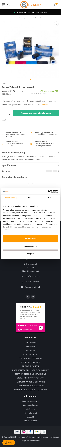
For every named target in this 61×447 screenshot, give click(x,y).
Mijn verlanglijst (30, 413)
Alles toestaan (30, 238)
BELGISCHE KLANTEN (30, 366)
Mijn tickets (30, 409)
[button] (30, 79)
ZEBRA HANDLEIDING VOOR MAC (30, 378)
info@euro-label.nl (32, 287)
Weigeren (30, 254)
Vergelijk (30, 417)
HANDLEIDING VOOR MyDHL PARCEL (30, 382)
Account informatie (30, 401)
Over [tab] (50, 198)
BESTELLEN (30, 350)
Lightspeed (43, 437)
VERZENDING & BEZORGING (30, 358)
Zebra (4, 83)
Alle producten (30, 421)
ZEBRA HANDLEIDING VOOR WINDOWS (30, 374)
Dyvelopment (34, 440)
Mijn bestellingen (30, 405)
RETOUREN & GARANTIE (30, 362)
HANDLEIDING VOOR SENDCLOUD (30, 386)
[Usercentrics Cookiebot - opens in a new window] (48, 191)
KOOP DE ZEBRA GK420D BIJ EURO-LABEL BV (30, 370)
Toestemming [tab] (11, 198)
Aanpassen (30, 246)
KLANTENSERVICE (30, 342)
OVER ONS (30, 346)
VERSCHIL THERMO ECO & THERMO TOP (30, 390)
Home (21, 18)
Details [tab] (30, 198)
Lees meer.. (46, 105)
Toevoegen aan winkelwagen (36, 113)
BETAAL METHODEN (30, 354)
